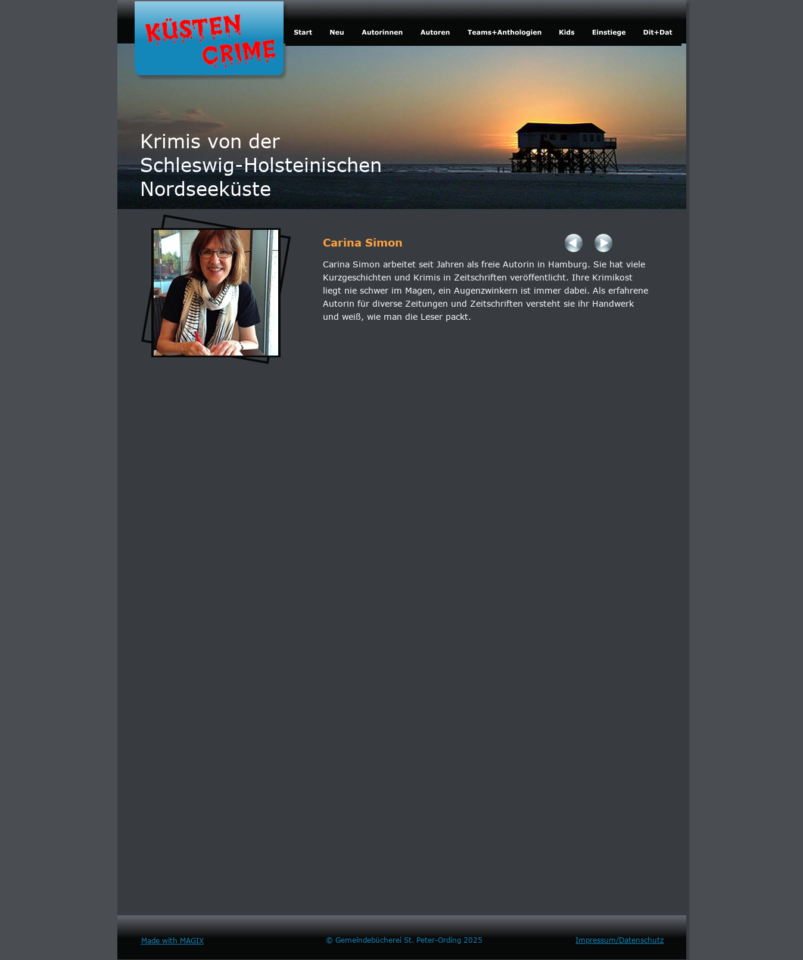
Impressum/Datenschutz (619, 940)
